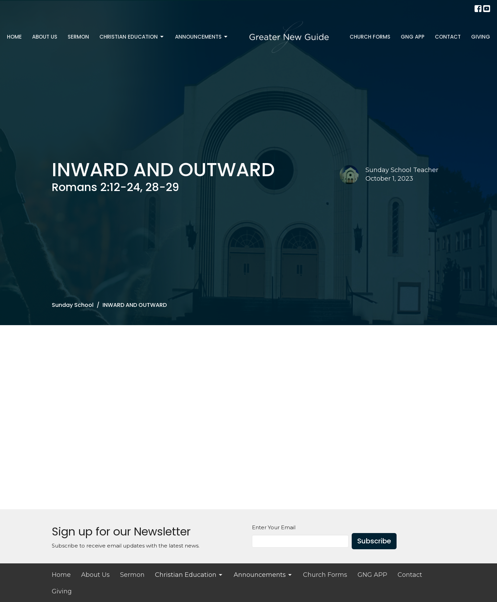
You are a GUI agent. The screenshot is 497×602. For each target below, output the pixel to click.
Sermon (78, 36)
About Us (44, 36)
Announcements (201, 36)
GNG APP (413, 36)
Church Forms (370, 36)
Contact (448, 36)
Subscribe (374, 541)
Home (14, 36)
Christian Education (132, 36)
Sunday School (73, 305)
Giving (480, 36)
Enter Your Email (273, 527)
